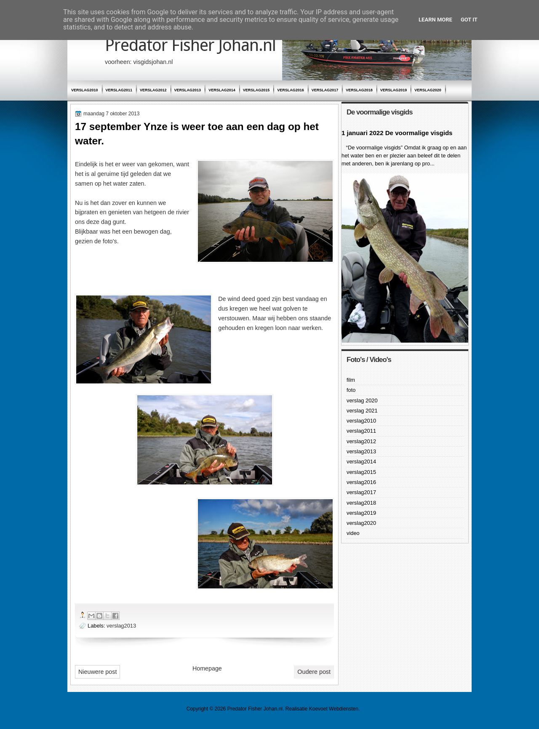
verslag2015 (256, 90)
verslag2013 (187, 90)
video (353, 533)
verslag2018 (359, 90)
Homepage (207, 668)
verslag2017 (325, 90)
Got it (469, 19)
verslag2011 (119, 90)
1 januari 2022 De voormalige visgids (397, 132)
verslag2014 (221, 90)
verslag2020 (427, 90)
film (351, 380)
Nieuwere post (97, 671)
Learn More (435, 19)
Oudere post (314, 671)
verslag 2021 (362, 410)
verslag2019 (393, 90)
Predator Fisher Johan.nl (190, 45)
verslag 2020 (362, 400)
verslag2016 (290, 90)
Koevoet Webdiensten (333, 709)
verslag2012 (153, 90)
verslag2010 (84, 90)
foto (351, 390)
